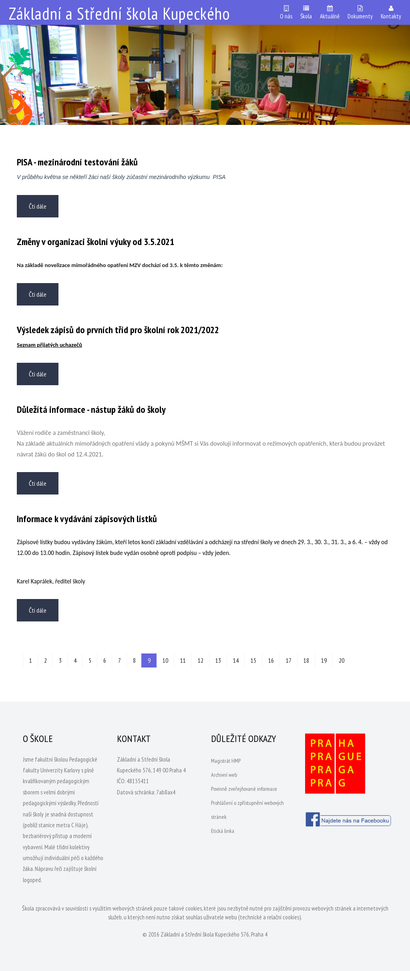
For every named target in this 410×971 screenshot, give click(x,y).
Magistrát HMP (226, 760)
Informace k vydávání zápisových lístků (87, 519)
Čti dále (37, 206)
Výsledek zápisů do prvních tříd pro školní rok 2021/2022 (118, 330)
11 (183, 660)
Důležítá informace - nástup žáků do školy (91, 409)
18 (306, 660)
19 (324, 660)
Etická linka (222, 830)
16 (271, 660)
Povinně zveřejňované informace (244, 788)
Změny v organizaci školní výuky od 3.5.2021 (95, 241)
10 (165, 660)
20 (341, 660)
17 (288, 660)
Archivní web (224, 774)
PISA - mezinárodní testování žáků (77, 162)
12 (200, 660)
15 (253, 660)
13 (218, 660)
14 (236, 660)
